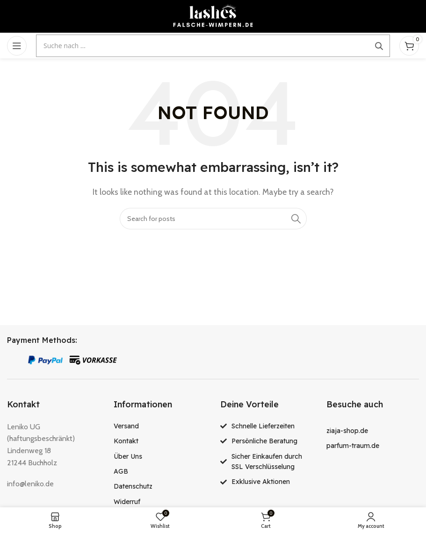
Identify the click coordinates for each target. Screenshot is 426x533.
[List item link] (160, 426)
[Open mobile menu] (16, 45)
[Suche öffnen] (213, 46)
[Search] (213, 218)
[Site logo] (213, 15)
